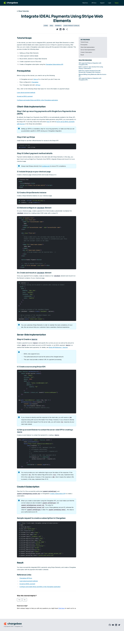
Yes (19, 599)
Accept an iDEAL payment (25, 96)
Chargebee (35, 82)
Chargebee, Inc (18, 626)
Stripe (46, 25)
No (25, 599)
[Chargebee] (11, 3)
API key (38, 85)
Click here (61, 608)
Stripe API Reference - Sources (58, 347)
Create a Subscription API (57, 493)
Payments (58, 25)
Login (109, 2)
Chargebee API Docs (25, 578)
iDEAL (51, 25)
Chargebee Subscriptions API (54, 64)
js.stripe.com (46, 166)
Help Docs (85, 2)
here (48, 121)
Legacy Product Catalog (71, 25)
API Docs (94, 2)
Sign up (35, 79)
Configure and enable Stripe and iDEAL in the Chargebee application (37, 100)
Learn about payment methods (26, 92)
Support (102, 2)
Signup (116, 2)
